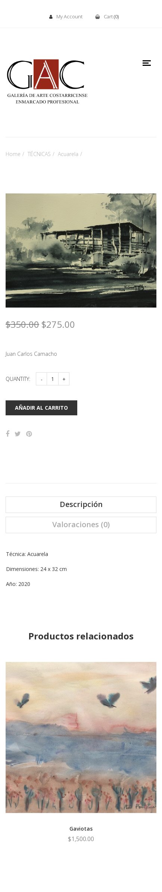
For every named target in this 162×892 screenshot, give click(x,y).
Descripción (81, 504)
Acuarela (68, 154)
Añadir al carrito (41, 407)
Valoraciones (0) (81, 524)
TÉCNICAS (39, 154)
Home (13, 154)
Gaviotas (81, 828)
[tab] (81, 505)
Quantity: (18, 378)
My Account (65, 17)
